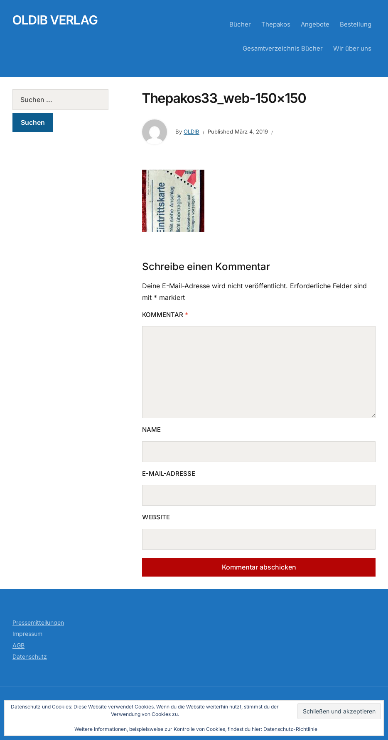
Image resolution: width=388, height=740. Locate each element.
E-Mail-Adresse (168, 473)
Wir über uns (352, 48)
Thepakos (275, 24)
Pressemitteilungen (38, 622)
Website (156, 517)
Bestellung (355, 24)
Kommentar (165, 315)
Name (151, 429)
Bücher (240, 24)
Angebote (315, 24)
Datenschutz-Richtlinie (290, 729)
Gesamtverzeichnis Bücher (283, 48)
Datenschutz (29, 656)
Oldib (191, 131)
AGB (18, 645)
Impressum (27, 633)
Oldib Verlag (55, 19)
